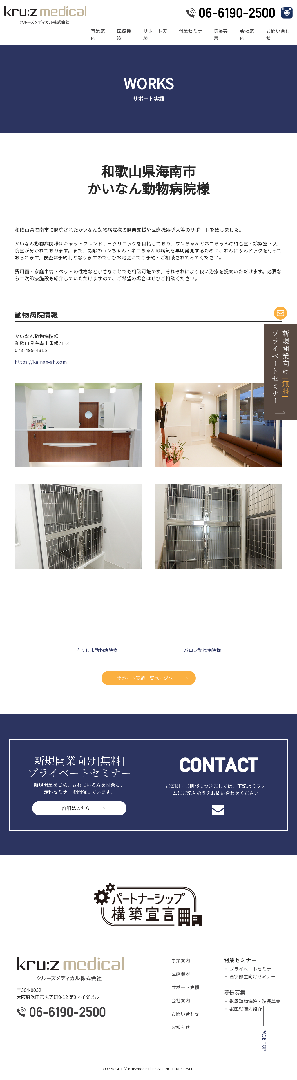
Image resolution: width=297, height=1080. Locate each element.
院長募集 (221, 34)
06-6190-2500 (237, 13)
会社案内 (247, 34)
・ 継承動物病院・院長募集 (252, 1001)
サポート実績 (155, 34)
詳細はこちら (76, 808)
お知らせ (180, 1026)
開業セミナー (190, 34)
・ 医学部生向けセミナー (250, 976)
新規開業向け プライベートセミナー (280, 367)
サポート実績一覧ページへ (145, 678)
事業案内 (98, 34)
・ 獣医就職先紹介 (243, 1008)
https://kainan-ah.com (41, 361)
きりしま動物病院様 (97, 649)
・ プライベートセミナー (250, 968)
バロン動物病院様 (202, 649)
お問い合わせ (278, 34)
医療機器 (124, 34)
